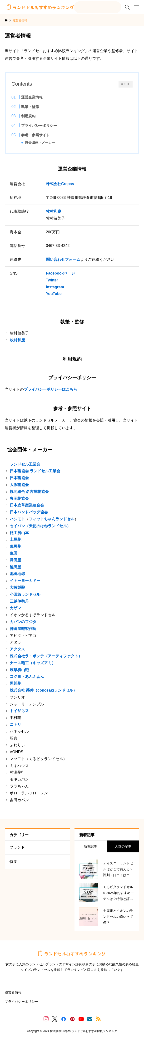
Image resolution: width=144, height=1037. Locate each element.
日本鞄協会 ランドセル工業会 (35, 471)
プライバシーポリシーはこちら (50, 389)
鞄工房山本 (19, 533)
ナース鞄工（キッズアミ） (32, 663)
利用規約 (28, 116)
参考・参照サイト (35, 135)
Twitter (52, 280)
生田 (13, 553)
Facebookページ (60, 273)
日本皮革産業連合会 (27, 505)
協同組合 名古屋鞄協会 (29, 492)
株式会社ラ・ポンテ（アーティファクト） (46, 656)
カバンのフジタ (23, 622)
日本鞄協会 (19, 478)
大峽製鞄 (17, 587)
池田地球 (17, 574)
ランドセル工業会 (25, 464)
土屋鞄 (15, 539)
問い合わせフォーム (63, 259)
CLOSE (125, 84)
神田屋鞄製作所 (23, 629)
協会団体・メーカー (40, 142)
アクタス (17, 649)
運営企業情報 (32, 97)
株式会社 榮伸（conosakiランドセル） (43, 690)
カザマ (15, 608)
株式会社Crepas (60, 184)
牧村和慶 (53, 211)
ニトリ (15, 724)
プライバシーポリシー (39, 125)
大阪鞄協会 (19, 485)
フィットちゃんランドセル (51, 519)
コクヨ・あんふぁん (27, 676)
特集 (13, 862)
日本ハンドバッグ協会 (29, 512)
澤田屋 (15, 560)
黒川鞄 (15, 683)
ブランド (17, 847)
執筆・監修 (30, 107)
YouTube (54, 294)
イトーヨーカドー (25, 581)
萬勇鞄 (15, 546)
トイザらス (19, 711)
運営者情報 (13, 992)
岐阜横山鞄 (19, 670)
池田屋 (15, 567)
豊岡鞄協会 (19, 498)
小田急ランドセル (25, 594)
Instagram (55, 287)
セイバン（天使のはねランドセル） (40, 526)
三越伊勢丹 (19, 601)
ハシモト (17, 519)
